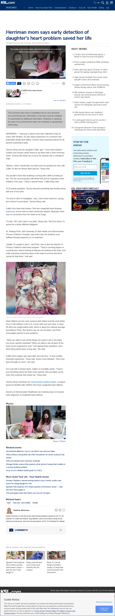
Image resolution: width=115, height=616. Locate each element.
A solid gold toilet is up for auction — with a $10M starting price (90, 121)
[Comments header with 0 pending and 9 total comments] (36, 530)
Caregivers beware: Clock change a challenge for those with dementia (89, 128)
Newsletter (64, 590)
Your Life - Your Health (87, 7)
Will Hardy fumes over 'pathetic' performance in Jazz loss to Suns (88, 113)
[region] (57, 604)
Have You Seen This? (44, 7)
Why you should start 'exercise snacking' (23, 461)
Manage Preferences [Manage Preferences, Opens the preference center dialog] (104, 602)
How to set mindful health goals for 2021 (24, 470)
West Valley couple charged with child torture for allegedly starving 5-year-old (91, 104)
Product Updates (108, 590)
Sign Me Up (85, 173)
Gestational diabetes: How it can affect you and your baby (30, 451)
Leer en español (59, 100)
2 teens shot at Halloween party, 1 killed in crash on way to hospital (89, 55)
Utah (8, 503)
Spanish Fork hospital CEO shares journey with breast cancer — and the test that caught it (15, 567)
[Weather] (96, 2)
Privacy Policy (77, 181)
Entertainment (60, 7)
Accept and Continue (104, 609)
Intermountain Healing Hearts (43, 382)
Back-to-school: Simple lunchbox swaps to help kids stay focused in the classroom (55, 567)
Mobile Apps (55, 590)
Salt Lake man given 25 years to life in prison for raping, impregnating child (91, 70)
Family (101, 7)
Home (30, 7)
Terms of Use (88, 179)
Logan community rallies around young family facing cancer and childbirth (91, 85)
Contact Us (81, 590)
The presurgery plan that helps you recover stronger (28, 493)
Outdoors (72, 7)
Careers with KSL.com (93, 590)
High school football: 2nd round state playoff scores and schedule (91, 78)
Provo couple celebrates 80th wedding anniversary (91, 63)
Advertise (72, 590)
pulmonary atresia (14, 211)
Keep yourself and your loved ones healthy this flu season (34, 566)
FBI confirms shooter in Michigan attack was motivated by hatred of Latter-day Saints (89, 94)
